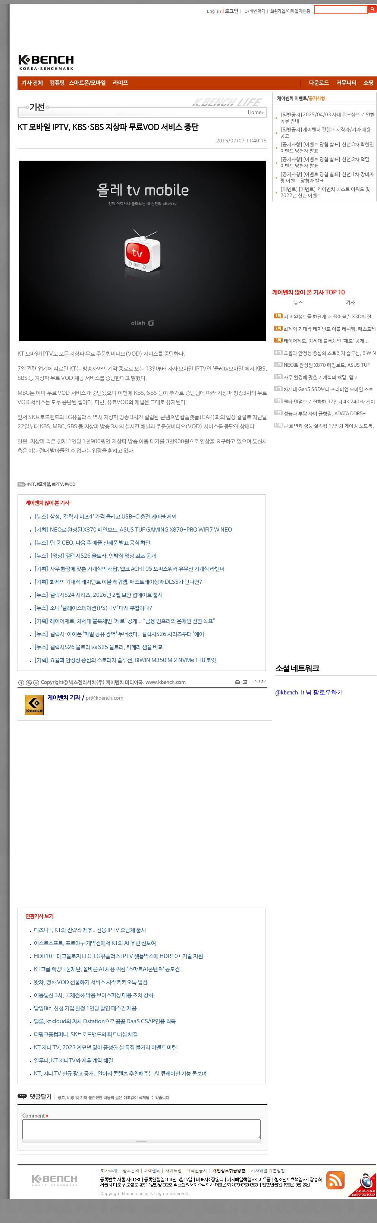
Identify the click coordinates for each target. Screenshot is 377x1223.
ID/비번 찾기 (254, 11)
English (214, 11)
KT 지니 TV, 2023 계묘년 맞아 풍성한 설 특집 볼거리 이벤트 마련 (103, 1047)
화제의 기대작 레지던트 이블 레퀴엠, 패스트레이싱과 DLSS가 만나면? (325, 331)
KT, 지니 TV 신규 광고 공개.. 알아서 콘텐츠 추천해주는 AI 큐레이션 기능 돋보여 (118, 1074)
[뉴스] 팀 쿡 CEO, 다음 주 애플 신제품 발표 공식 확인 (90, 543)
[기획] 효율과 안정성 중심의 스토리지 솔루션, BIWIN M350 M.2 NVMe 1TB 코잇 (123, 660)
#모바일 (43, 484)
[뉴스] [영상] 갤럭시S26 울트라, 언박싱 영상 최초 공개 (93, 556)
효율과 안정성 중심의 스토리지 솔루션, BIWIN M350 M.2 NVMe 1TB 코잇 (325, 355)
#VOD (70, 484)
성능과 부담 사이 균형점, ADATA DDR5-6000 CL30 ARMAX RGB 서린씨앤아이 (320, 415)
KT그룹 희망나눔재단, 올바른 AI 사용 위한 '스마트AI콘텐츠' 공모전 (105, 969)
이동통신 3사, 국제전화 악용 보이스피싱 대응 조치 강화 (91, 995)
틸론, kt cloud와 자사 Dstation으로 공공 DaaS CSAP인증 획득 (103, 1021)
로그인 (231, 11)
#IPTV (57, 484)
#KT (31, 484)
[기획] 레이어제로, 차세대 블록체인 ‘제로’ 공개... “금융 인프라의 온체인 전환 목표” (123, 621)
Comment (35, 1116)
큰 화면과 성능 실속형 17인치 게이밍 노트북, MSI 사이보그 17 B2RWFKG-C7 (324, 428)
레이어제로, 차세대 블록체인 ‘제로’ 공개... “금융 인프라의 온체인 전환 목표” (321, 343)
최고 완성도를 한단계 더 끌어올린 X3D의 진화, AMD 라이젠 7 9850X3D (322, 318)
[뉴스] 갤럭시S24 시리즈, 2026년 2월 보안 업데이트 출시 (96, 595)
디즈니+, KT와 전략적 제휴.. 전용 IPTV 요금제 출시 (88, 930)
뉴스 (298, 303)
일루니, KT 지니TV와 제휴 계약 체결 (71, 1060)
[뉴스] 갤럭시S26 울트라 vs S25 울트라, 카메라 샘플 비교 (96, 647)
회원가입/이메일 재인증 (290, 11)
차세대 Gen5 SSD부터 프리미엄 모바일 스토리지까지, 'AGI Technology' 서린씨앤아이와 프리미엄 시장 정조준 (324, 391)
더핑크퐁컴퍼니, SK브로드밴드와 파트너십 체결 (84, 1034)
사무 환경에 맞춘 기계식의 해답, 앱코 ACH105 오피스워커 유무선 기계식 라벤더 (316, 379)
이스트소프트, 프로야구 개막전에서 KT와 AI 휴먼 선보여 (93, 943)
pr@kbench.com (104, 698)
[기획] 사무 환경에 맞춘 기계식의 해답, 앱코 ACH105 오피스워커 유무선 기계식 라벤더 (127, 569)
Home (254, 113)
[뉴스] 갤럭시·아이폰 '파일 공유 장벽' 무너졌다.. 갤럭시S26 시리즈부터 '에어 (117, 634)
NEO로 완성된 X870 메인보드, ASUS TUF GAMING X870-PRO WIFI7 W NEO (322, 367)
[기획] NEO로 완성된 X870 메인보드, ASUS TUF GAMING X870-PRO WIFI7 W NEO (131, 530)
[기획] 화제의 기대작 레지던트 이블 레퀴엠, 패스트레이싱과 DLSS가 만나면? (116, 582)
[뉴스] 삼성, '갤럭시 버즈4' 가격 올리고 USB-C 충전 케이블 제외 (103, 517)
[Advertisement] (143, 47)
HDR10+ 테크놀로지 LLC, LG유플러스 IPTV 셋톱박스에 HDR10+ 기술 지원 (116, 956)
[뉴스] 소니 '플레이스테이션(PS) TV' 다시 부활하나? (91, 608)
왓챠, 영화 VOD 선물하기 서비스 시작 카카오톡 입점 (88, 982)
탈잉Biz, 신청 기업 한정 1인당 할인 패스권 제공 (83, 1008)
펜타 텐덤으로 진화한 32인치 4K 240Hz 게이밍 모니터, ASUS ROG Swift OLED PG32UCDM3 (325, 403)
